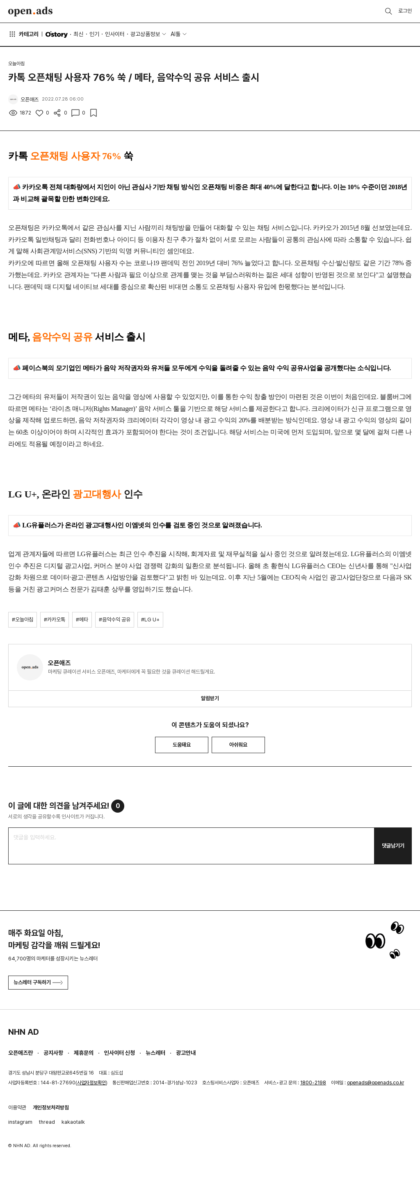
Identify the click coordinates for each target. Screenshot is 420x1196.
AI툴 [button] (175, 34)
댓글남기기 (393, 846)
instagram (20, 1122)
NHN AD (23, 1032)
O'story (57, 34)
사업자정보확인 (91, 1083)
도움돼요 (182, 745)
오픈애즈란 (20, 1052)
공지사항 (53, 1052)
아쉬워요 (238, 745)
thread (47, 1122)
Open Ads (30, 11)
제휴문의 (84, 1052)
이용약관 (17, 1107)
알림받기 (210, 698)
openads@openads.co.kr (375, 1083)
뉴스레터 (155, 1052)
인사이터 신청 (119, 1052)
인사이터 (115, 34)
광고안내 (186, 1052)
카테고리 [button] (23, 34)
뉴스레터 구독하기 (38, 982)
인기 (94, 34)
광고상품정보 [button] (145, 34)
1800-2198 (313, 1083)
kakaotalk (73, 1122)
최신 (78, 34)
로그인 (405, 11)
